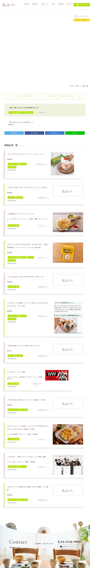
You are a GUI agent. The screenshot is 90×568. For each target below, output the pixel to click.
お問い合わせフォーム (70, 547)
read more (43, 225)
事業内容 (34, 4)
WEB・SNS (12, 167)
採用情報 (60, 4)
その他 (79, 96)
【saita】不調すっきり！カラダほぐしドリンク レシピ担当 (27, 187)
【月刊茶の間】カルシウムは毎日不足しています (23, 346)
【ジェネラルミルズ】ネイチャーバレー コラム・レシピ (25, 154)
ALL (11, 96)
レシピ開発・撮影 (24, 96)
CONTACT (82, 5)
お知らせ (69, 4)
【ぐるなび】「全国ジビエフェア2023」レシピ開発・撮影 (26, 457)
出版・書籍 (52, 96)
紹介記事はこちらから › (41, 164)
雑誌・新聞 (29, 112)
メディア (38, 96)
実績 (53, 4)
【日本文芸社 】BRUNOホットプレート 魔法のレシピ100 (26, 400)
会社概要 (26, 4)
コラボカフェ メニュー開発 (16, 372)
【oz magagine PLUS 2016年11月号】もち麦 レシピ (25, 277)
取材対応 (23, 257)
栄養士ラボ (44, 4)
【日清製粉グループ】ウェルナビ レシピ (20, 214)
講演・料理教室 (65, 96)
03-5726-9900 (69, 542)
